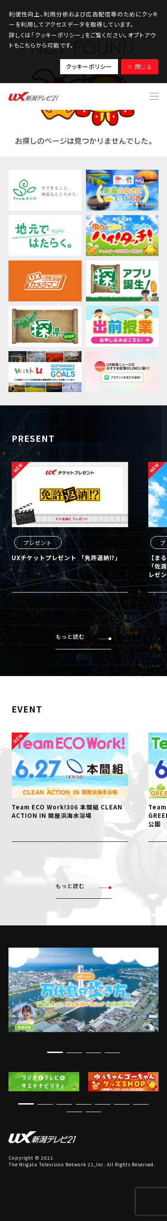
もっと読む (83, 637)
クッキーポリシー (89, 66)
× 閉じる (139, 66)
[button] (55, 1052)
